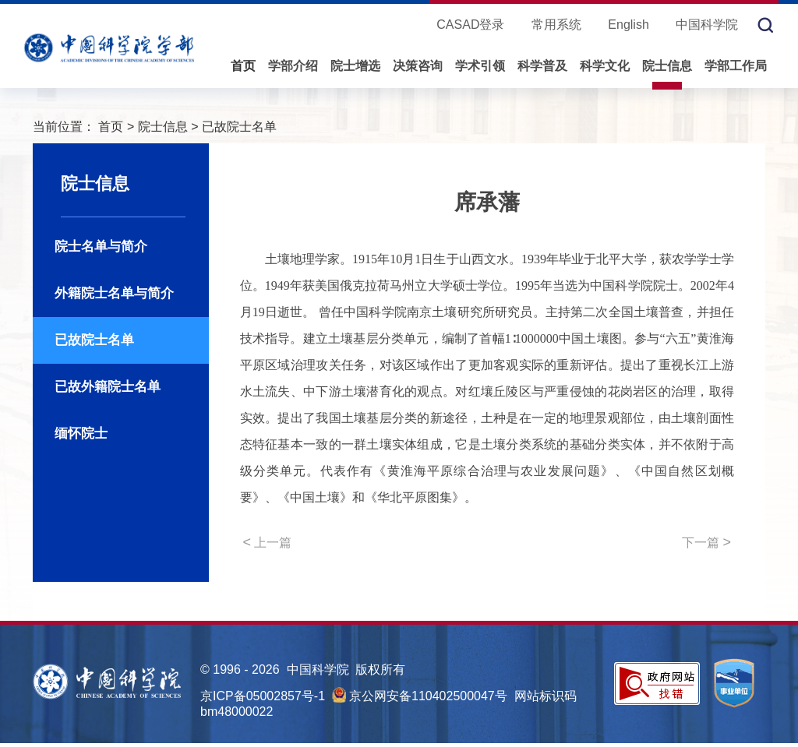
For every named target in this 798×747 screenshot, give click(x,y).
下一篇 (706, 542)
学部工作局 (735, 65)
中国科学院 (707, 24)
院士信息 (667, 65)
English (628, 24)
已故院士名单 (239, 126)
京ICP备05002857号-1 (262, 696)
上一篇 (267, 542)
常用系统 (556, 24)
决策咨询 (418, 65)
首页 (243, 65)
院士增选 (355, 65)
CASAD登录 (470, 24)
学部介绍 (293, 65)
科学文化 (605, 65)
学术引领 (480, 65)
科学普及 (542, 65)
